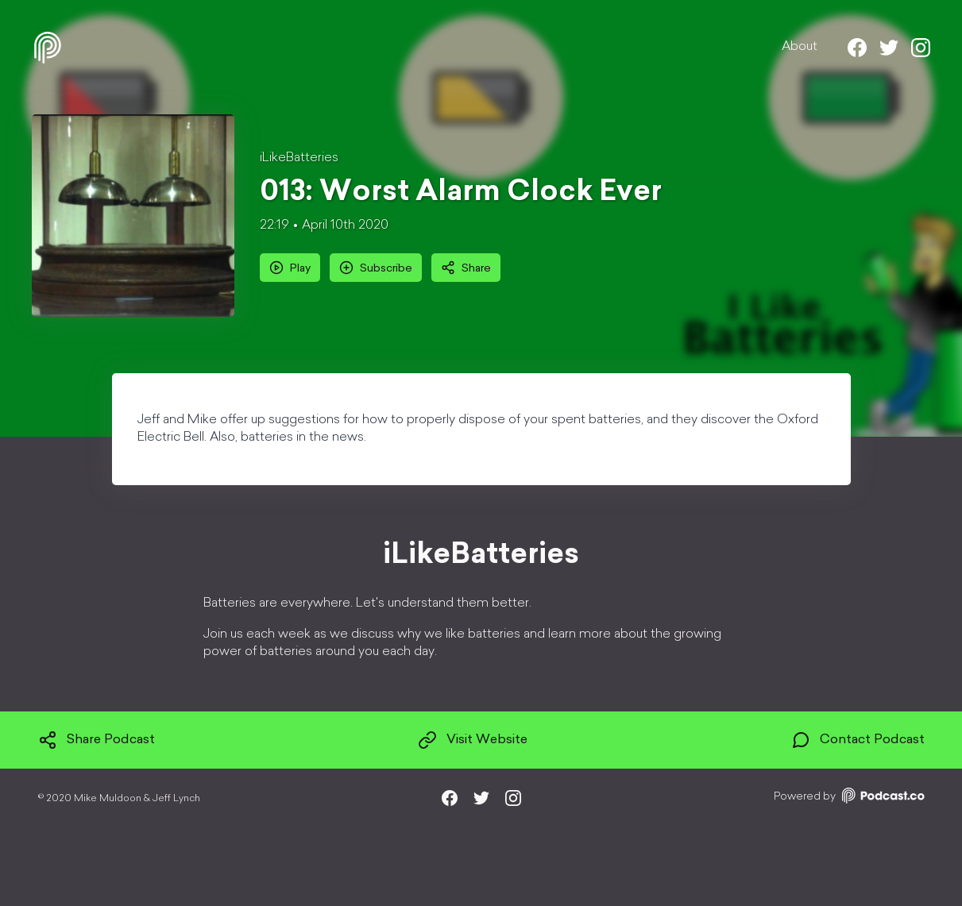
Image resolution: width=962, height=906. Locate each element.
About (799, 46)
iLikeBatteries (299, 158)
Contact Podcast (858, 740)
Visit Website (472, 740)
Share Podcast (96, 740)
